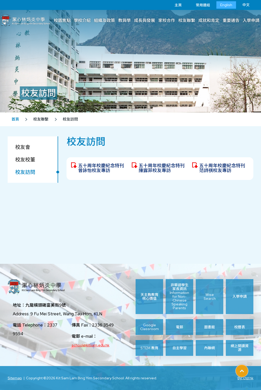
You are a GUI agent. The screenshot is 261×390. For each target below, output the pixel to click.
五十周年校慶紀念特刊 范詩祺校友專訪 (222, 168)
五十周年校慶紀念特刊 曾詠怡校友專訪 (101, 168)
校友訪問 (25, 172)
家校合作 (166, 20)
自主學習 (179, 348)
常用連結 (199, 5)
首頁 (15, 119)
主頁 (174, 5)
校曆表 (239, 327)
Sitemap (15, 378)
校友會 (22, 147)
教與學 (124, 20)
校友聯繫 (186, 20)
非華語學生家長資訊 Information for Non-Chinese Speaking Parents (179, 296)
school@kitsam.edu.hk (90, 345)
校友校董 (25, 159)
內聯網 (209, 348)
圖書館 (209, 327)
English (226, 5)
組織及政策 (104, 20)
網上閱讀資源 (240, 348)
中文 (246, 5)
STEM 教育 (149, 348)
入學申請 (239, 296)
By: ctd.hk (245, 378)
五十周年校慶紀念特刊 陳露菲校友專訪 (162, 168)
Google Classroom (149, 327)
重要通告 (231, 20)
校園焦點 (62, 20)
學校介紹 (82, 20)
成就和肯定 (208, 20)
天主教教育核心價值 (149, 296)
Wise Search (210, 296)
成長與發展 (144, 20)
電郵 (179, 327)
